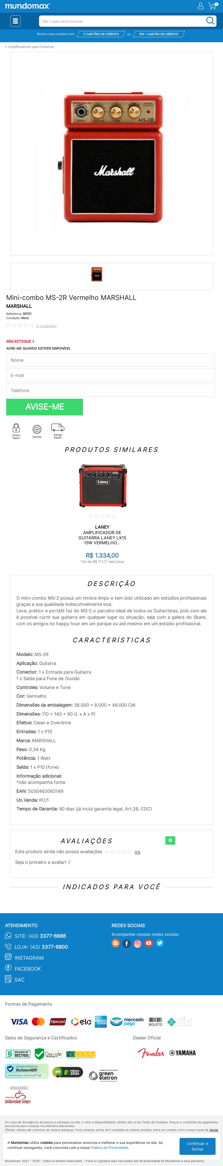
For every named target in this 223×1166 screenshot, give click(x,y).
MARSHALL (19, 306)
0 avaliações (46, 326)
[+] (170, 840)
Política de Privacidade (109, 1147)
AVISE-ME (44, 407)
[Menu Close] (15, 21)
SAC (19, 980)
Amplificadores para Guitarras (31, 47)
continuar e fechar (197, 1146)
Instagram (29, 958)
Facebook (28, 969)
